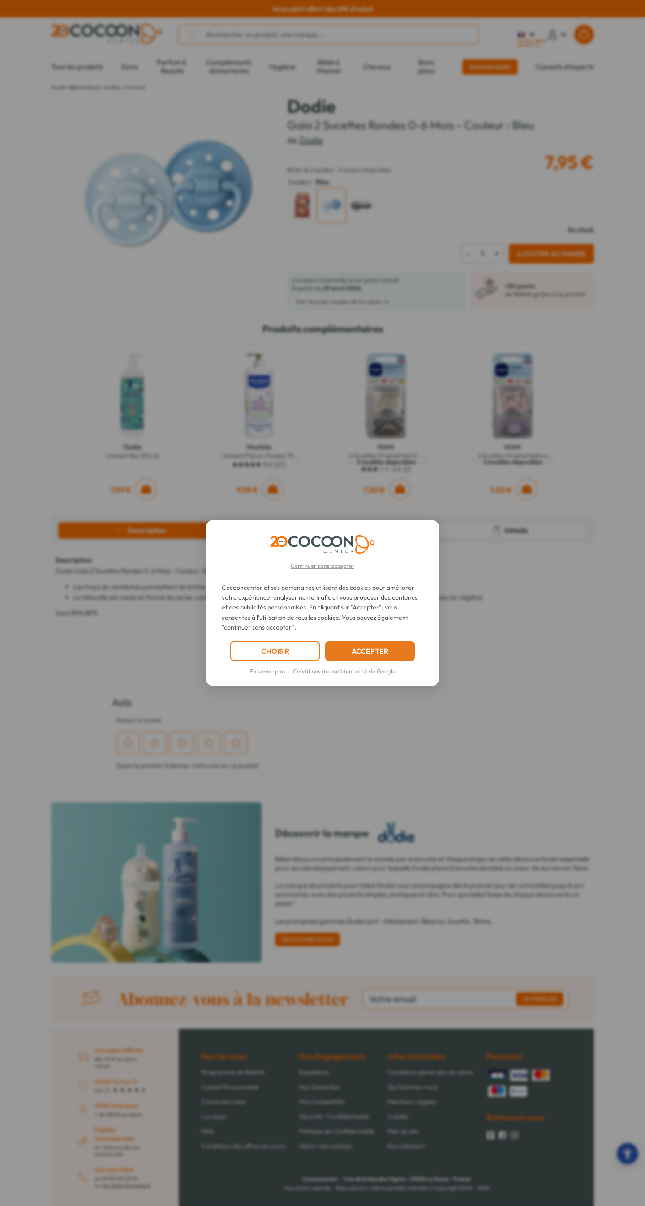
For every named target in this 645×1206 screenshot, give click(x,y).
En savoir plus (267, 671)
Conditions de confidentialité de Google (344, 671)
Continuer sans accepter (322, 565)
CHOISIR (275, 651)
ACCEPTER (370, 651)
